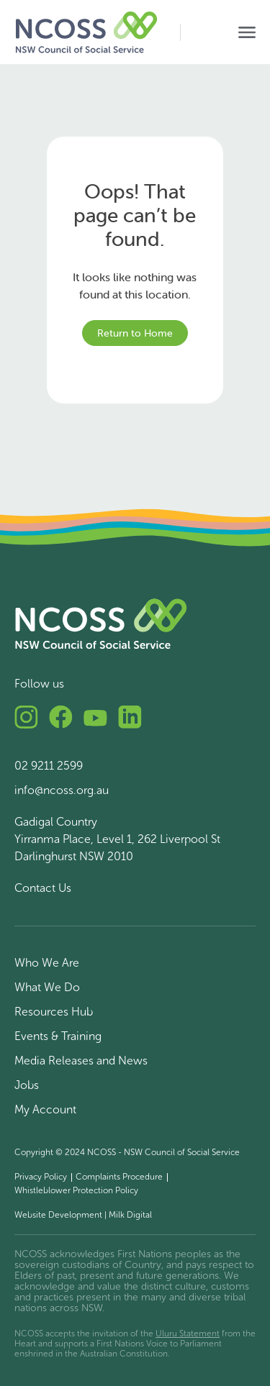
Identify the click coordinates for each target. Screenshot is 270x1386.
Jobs (26, 1085)
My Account (45, 1109)
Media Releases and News (81, 1060)
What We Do (47, 987)
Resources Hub (53, 1012)
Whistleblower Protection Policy (76, 1190)
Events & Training (58, 1036)
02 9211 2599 (48, 766)
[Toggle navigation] (247, 32)
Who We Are (46, 963)
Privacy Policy (40, 1177)
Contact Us (42, 888)
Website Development (58, 1215)
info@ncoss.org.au (61, 790)
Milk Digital (130, 1215)
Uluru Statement (188, 1333)
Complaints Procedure (119, 1177)
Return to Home (135, 333)
